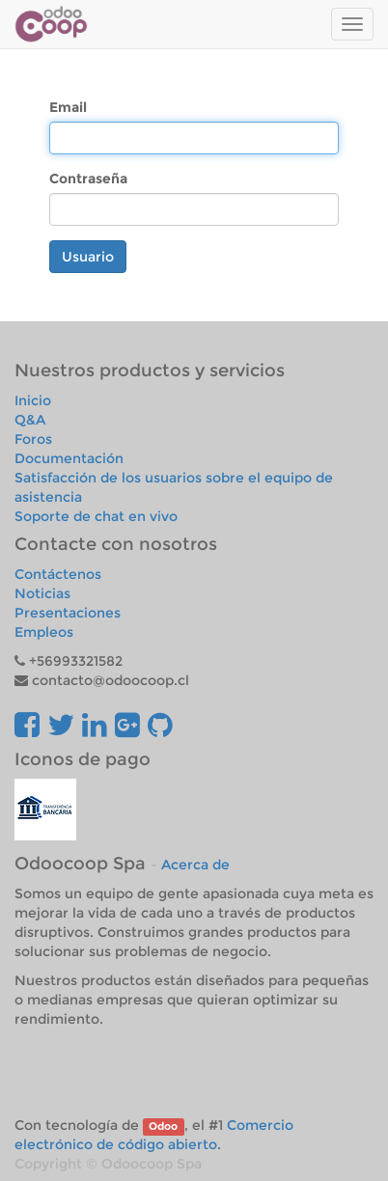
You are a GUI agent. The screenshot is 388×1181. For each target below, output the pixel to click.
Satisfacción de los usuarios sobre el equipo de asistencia (173, 487)
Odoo (163, 1126)
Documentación (69, 458)
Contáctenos (57, 574)
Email (68, 107)
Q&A (29, 419)
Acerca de (195, 864)
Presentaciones (67, 612)
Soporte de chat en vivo (96, 516)
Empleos (43, 632)
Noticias (42, 593)
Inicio (32, 400)
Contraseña (88, 178)
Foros (33, 439)
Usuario (88, 256)
